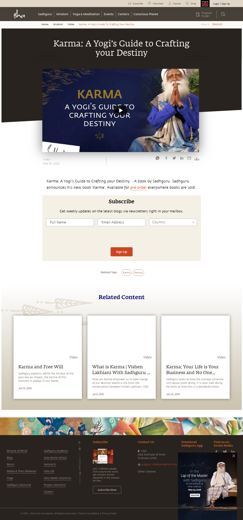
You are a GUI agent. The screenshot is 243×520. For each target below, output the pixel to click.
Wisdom (62, 14)
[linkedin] (181, 158)
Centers (123, 14)
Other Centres (147, 471)
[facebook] (166, 159)
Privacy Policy (109, 513)
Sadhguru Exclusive (19, 485)
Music (11, 464)
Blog (9, 457)
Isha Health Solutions (57, 478)
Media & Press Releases (21, 471)
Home (45, 24)
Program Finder (206, 15)
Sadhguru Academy (56, 451)
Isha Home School (55, 457)
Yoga (10, 478)
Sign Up (226, 3)
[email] (189, 158)
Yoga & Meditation (86, 14)
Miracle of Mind (17, 451)
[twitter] (174, 158)
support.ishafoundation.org (159, 464)
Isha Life (49, 471)
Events (109, 14)
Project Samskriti (55, 485)
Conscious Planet (145, 14)
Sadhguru (45, 14)
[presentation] (122, 236)
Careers (48, 491)
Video (71, 24)
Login (216, 3)
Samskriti (50, 464)
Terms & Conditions (89, 513)
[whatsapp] (157, 158)
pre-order (138, 187)
